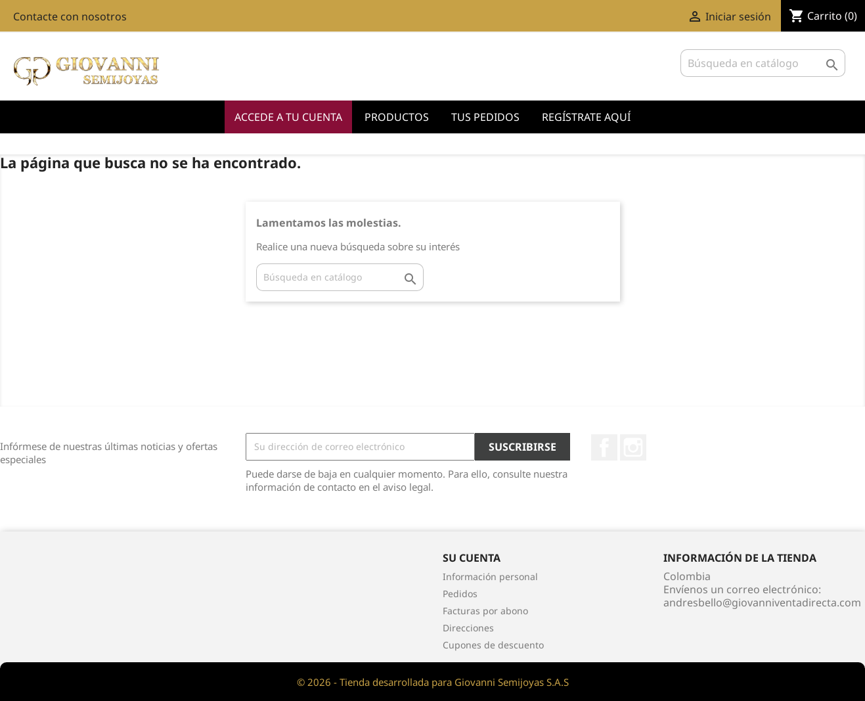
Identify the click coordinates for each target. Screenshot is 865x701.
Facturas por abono (485, 610)
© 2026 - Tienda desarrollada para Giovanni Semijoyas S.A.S (433, 682)
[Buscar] (762, 63)
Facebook (604, 447)
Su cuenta (471, 558)
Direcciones (468, 628)
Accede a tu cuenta (288, 117)
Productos (397, 117)
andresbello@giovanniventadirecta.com (762, 602)
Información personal (490, 576)
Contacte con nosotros (70, 16)
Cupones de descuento (493, 645)
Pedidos (460, 593)
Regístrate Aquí (586, 117)
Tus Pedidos (485, 117)
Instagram (633, 447)
